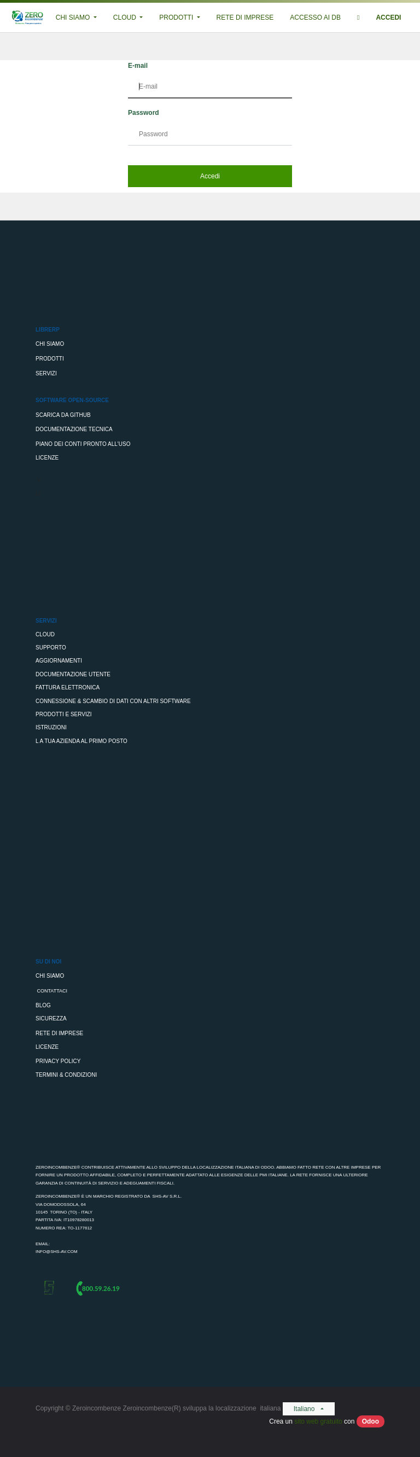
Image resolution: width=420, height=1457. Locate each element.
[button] (358, 17)
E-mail (138, 65)
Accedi (210, 176)
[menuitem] (245, 17)
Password (143, 113)
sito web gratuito (318, 1421)
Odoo (370, 1421)
